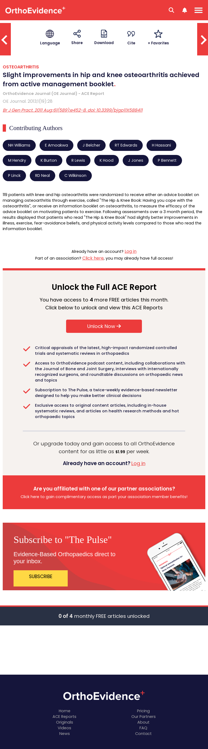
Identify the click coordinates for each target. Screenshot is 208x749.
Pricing (143, 711)
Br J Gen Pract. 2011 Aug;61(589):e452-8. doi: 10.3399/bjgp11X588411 (72, 110)
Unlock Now (104, 326)
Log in (130, 251)
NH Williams (19, 145)
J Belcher (91, 145)
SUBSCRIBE (41, 576)
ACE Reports (64, 716)
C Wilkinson (75, 175)
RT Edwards (126, 145)
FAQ (143, 728)
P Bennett (167, 160)
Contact (143, 733)
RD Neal (42, 175)
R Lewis (78, 160)
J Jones (135, 160)
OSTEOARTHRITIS (21, 67)
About (143, 722)
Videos (64, 728)
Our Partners (143, 716)
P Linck (14, 175)
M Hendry (17, 160)
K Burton (49, 160)
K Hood (106, 160)
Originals (64, 722)
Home (64, 711)
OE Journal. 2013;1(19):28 (28, 101)
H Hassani (161, 145)
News (64, 733)
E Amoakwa (56, 145)
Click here (93, 258)
